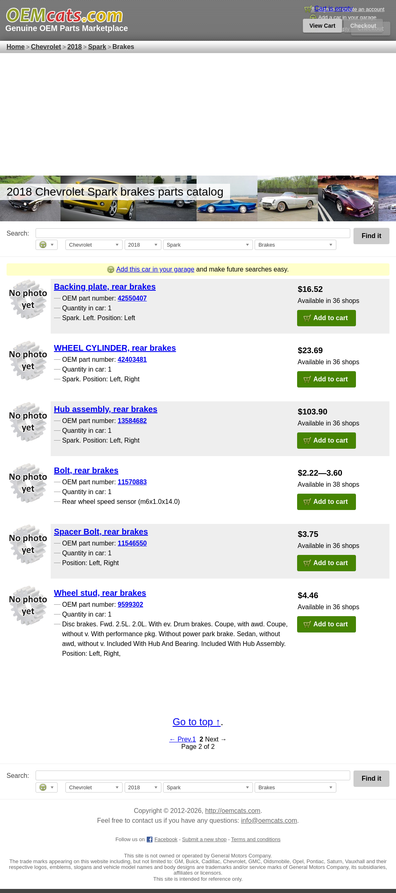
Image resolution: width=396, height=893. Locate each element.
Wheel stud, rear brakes (100, 592)
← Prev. (180, 739)
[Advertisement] (198, 114)
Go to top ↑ (196, 721)
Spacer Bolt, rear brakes (101, 531)
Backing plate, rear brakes (105, 286)
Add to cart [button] (330, 317)
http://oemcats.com (232, 810)
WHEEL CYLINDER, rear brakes (115, 347)
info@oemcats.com (269, 820)
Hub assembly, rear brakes (105, 409)
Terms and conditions (256, 839)
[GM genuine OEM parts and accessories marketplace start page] (64, 15)
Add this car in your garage (150, 269)
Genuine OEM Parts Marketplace (66, 28)
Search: (12, 233)
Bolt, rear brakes (86, 470)
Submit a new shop (204, 839)
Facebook (161, 839)
